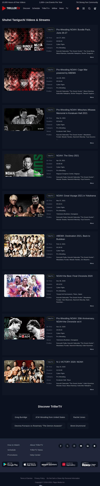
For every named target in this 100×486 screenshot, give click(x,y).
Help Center (35, 455)
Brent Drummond (77, 426)
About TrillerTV (36, 445)
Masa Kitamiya (61, 53)
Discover (26, 8)
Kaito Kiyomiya (88, 345)
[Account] (95, 8)
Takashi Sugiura (88, 93)
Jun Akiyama (85, 259)
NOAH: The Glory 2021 (67, 155)
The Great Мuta (89, 51)
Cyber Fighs (60, 44)
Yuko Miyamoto (67, 300)
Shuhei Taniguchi (87, 53)
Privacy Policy (40, 478)
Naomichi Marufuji (79, 137)
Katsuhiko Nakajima (74, 53)
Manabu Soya (61, 385)
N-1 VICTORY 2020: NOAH (69, 362)
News (61, 8)
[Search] (89, 8)
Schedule (36, 8)
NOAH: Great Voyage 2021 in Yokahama (76, 195)
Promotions (12, 455)
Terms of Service (26, 478)
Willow (54, 8)
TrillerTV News (36, 450)
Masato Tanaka (67, 137)
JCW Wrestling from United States (50, 417)
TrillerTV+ (46, 8)
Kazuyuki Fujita (61, 177)
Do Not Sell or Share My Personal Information (63, 478)
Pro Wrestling (60, 48)
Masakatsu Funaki (62, 259)
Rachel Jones (79, 417)
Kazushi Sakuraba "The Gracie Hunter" (69, 51)
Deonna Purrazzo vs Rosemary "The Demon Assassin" (38, 426)
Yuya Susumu (90, 137)
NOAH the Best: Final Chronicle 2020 (74, 276)
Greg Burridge (21, 417)
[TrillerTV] (11, 8)
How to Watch (14, 445)
